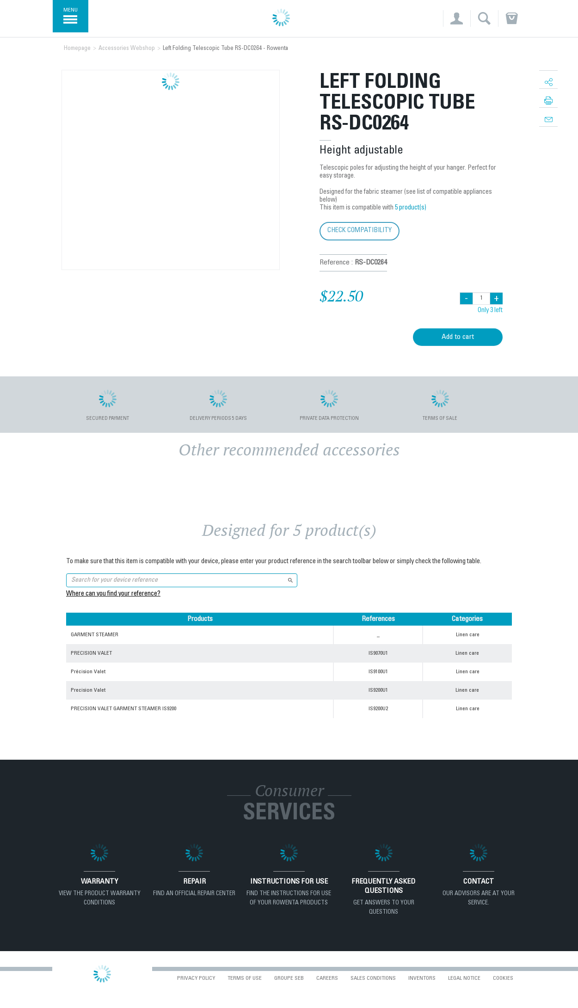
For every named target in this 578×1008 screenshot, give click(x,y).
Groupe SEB (289, 978)
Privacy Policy (196, 978)
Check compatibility (359, 230)
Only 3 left (490, 310)
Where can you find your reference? (113, 594)
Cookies (503, 978)
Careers (327, 978)
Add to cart (458, 337)
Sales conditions (373, 978)
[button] (456, 18)
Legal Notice (464, 978)
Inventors (422, 978)
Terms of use (245, 978)
